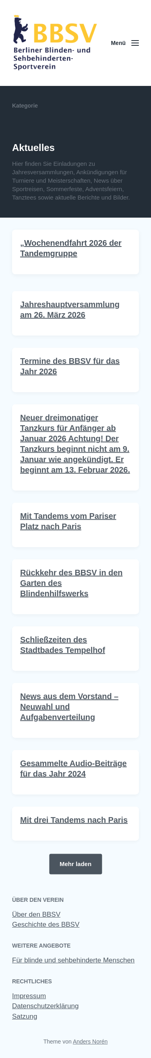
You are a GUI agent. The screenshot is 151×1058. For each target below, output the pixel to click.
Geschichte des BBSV (45, 924)
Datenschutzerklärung (45, 1006)
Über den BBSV (36, 914)
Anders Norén (90, 1041)
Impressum (29, 996)
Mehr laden (75, 863)
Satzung (24, 1016)
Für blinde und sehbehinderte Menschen (73, 960)
